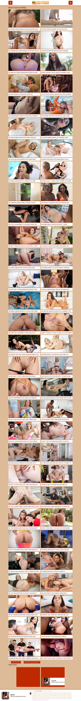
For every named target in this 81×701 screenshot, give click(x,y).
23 (36, 662)
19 (25, 662)
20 (27, 662)
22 (33, 662)
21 (30, 662)
